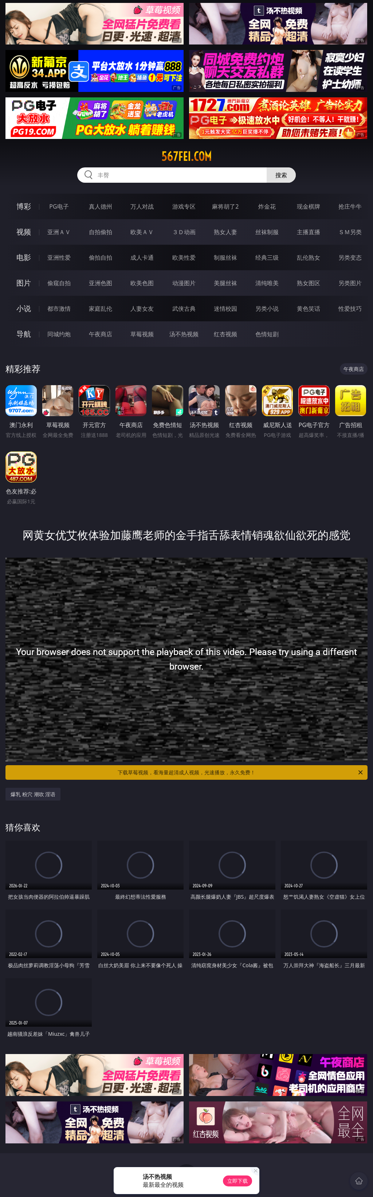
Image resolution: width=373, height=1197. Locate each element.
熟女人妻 (225, 232)
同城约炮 (59, 334)
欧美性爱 (184, 257)
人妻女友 (142, 309)
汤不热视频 (184, 334)
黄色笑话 (308, 309)
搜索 (281, 175)
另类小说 (267, 309)
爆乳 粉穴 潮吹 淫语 (33, 794)
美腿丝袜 (225, 283)
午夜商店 (100, 334)
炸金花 (267, 206)
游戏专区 (184, 206)
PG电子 (58, 206)
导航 (23, 334)
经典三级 (267, 257)
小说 (23, 308)
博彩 (23, 206)
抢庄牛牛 (350, 206)
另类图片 (350, 283)
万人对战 (142, 206)
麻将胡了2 (225, 206)
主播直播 (308, 232)
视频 (23, 232)
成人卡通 (142, 257)
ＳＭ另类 (350, 232)
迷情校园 (225, 309)
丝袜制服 (267, 232)
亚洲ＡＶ (59, 232)
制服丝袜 (225, 257)
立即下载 (237, 1180)
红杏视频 (225, 334)
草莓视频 (142, 334)
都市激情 (59, 309)
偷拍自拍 (100, 257)
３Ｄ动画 (184, 232)
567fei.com (186, 156)
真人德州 (100, 206)
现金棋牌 (308, 206)
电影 (23, 257)
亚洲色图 (100, 283)
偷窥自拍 (59, 283)
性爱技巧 (350, 309)
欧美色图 (142, 283)
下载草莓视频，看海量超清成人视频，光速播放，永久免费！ (241, 772)
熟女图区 (308, 283)
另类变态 (350, 257)
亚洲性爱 (59, 257)
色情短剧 (267, 334)
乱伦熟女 (308, 257)
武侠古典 (184, 309)
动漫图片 (184, 283)
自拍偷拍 (100, 232)
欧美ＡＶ (142, 232)
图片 (23, 283)
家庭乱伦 (100, 309)
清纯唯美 (267, 283)
